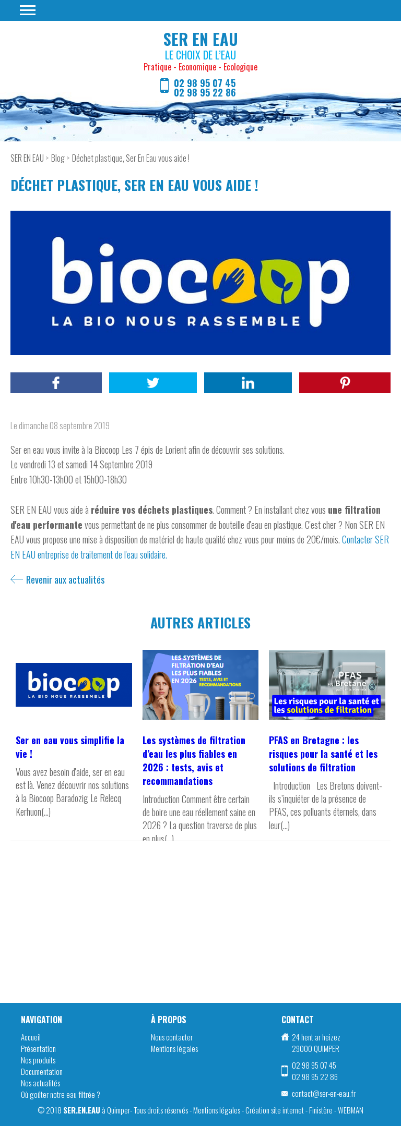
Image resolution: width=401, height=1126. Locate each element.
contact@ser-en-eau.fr (324, 1093)
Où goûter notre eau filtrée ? (60, 1094)
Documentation (42, 1071)
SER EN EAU (27, 158)
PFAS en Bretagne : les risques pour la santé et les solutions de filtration (323, 753)
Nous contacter (172, 1037)
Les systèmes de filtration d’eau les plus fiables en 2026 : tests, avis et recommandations (194, 760)
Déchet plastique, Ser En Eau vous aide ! (131, 158)
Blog (58, 158)
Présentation (38, 1048)
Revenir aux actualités (65, 579)
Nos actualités (40, 1082)
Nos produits (38, 1060)
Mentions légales (174, 1048)
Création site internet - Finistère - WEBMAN (304, 1110)
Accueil (31, 1037)
